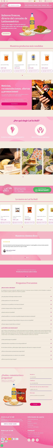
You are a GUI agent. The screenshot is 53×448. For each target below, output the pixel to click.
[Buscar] (14, 5)
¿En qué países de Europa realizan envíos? (26, 296)
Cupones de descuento (33, 427)
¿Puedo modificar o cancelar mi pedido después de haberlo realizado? (26, 316)
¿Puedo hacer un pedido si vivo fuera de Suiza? (26, 304)
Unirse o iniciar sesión (10, 424)
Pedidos (29, 421)
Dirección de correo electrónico (39, 386)
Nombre (32, 374)
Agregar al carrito (6, 70)
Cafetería (44, 5)
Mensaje (32, 393)
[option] (26, 24)
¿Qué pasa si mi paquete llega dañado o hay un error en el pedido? (26, 320)
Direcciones (30, 425)
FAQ (51, 5)
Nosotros (35, 5)
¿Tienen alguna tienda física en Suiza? (26, 324)
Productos (30, 5)
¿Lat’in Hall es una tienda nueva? (26, 328)
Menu (39, 5)
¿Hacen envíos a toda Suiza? (26, 287)
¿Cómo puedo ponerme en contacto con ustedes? (26, 355)
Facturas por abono (32, 423)
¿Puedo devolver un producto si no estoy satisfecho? (26, 343)
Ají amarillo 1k (45, 64)
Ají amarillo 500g (4, 64)
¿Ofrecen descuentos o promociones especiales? (26, 351)
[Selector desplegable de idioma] (35, 1)
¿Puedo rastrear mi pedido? (26, 312)
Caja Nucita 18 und (41, 216)
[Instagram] (29, 440)
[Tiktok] (37, 440)
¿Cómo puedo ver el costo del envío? (26, 300)
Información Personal (33, 419)
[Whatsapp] (33, 440)
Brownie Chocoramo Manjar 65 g (28, 218)
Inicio (26, 5)
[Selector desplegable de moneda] (29, 1)
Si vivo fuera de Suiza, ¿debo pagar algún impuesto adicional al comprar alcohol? (26, 347)
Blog (48, 5)
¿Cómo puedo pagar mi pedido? (26, 339)
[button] (22, 75)
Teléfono (32, 380)
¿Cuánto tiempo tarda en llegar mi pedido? (26, 308)
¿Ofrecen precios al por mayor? (26, 359)
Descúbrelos (6, 33)
